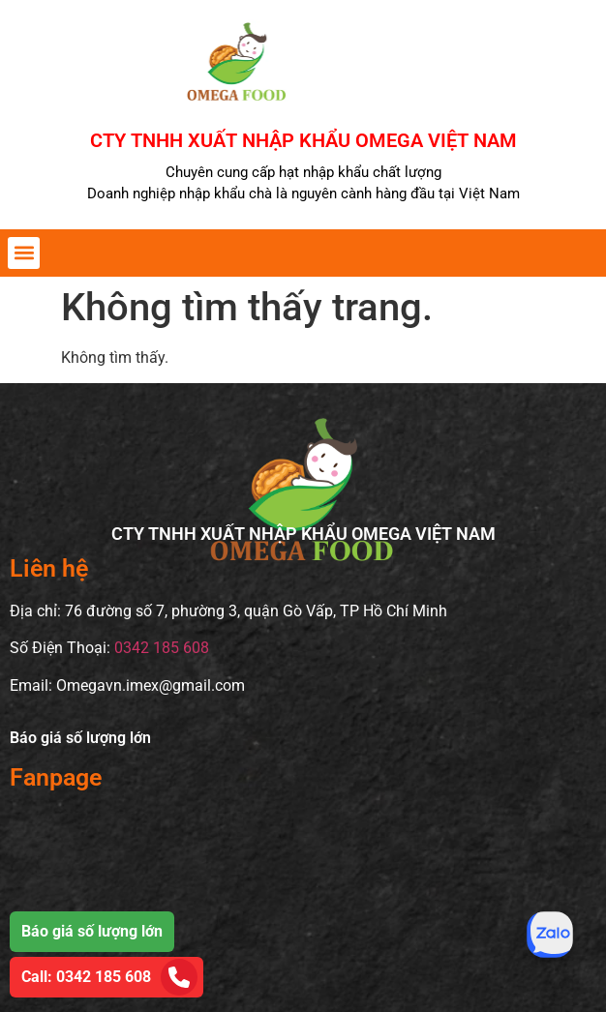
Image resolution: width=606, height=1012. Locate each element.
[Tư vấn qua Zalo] (550, 935)
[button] (24, 253)
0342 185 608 (161, 648)
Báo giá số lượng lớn (80, 738)
